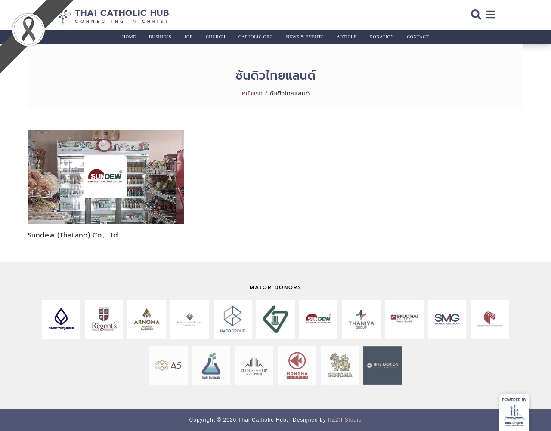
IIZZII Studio (345, 420)
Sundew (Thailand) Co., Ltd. (73, 235)
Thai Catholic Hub (122, 12)
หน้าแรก (252, 93)
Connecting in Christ (122, 21)
